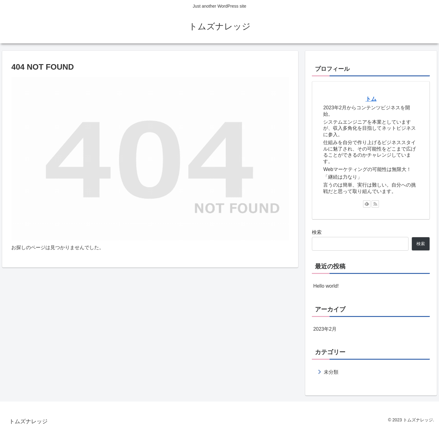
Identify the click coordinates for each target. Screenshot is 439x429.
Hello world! (326, 286)
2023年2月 (325, 329)
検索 (317, 232)
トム (371, 99)
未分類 (331, 372)
